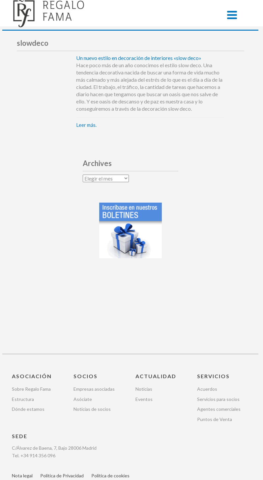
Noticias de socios (92, 349)
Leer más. (86, 125)
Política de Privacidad (62, 415)
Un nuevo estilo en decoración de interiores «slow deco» (138, 58)
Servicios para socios (218, 338)
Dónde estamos (28, 349)
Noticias (143, 328)
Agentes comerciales (219, 349)
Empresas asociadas (94, 328)
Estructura (23, 338)
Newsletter (24, 425)
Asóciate (82, 338)
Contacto (53, 425)
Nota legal (22, 415)
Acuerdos (207, 328)
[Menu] (232, 14)
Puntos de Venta (214, 359)
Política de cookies (110, 415)
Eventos (144, 338)
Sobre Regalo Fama (31, 328)
